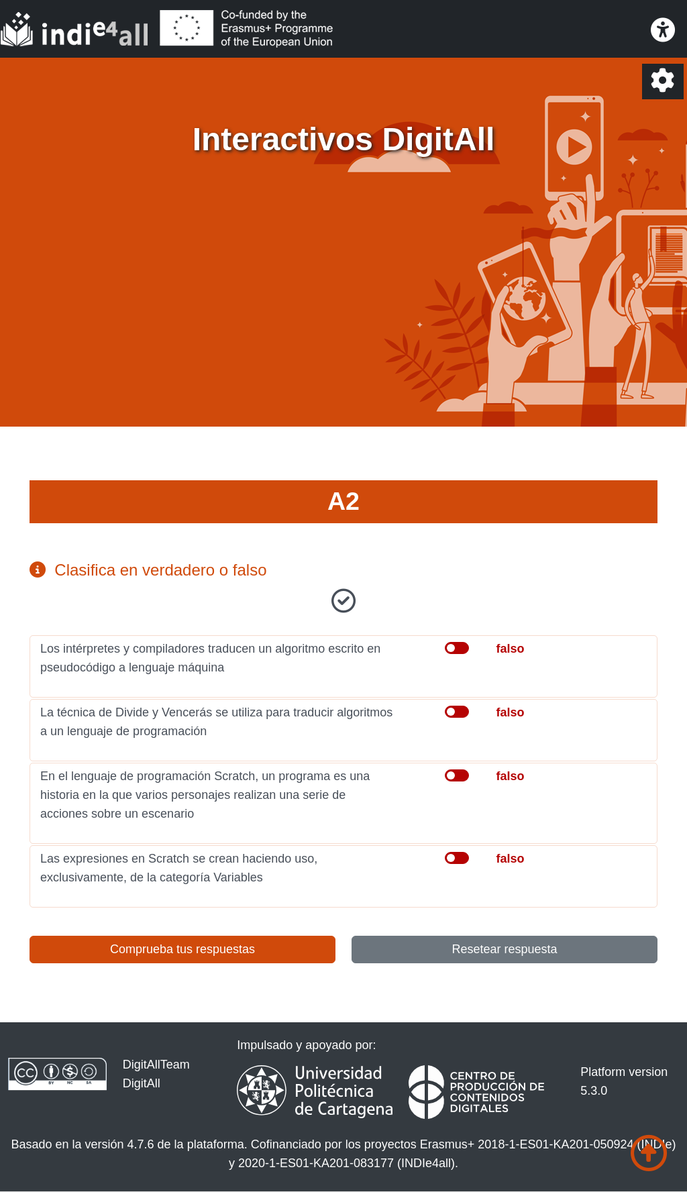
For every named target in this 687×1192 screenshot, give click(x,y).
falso (510, 648)
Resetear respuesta (504, 949)
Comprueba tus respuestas (182, 949)
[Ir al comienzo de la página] (649, 1153)
